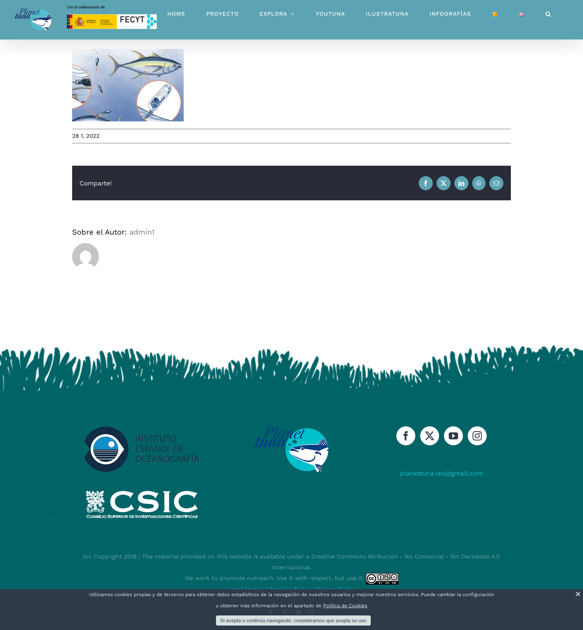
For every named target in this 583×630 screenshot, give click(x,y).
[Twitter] (429, 435)
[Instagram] (477, 435)
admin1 (142, 232)
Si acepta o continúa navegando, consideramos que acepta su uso (293, 620)
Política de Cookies (345, 605)
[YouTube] (453, 435)
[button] (548, 14)
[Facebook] (405, 435)
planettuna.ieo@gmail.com (441, 473)
